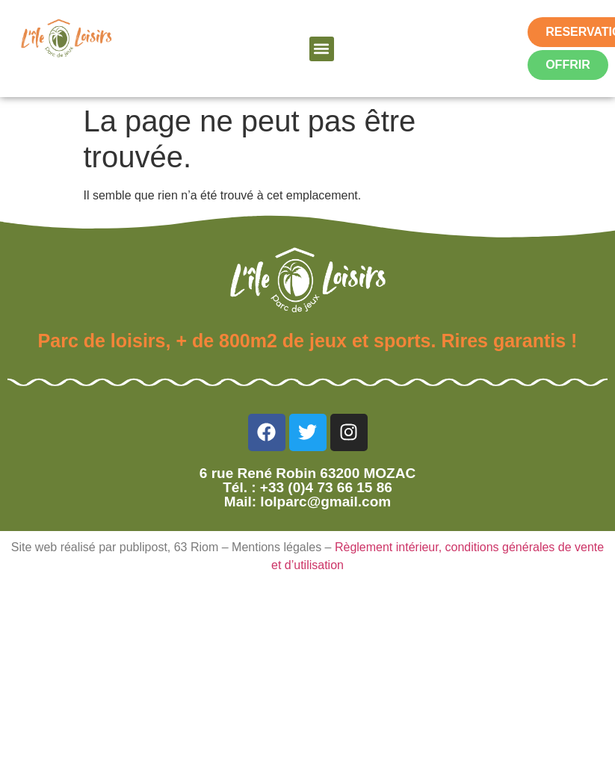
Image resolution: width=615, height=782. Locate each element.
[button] (321, 49)
